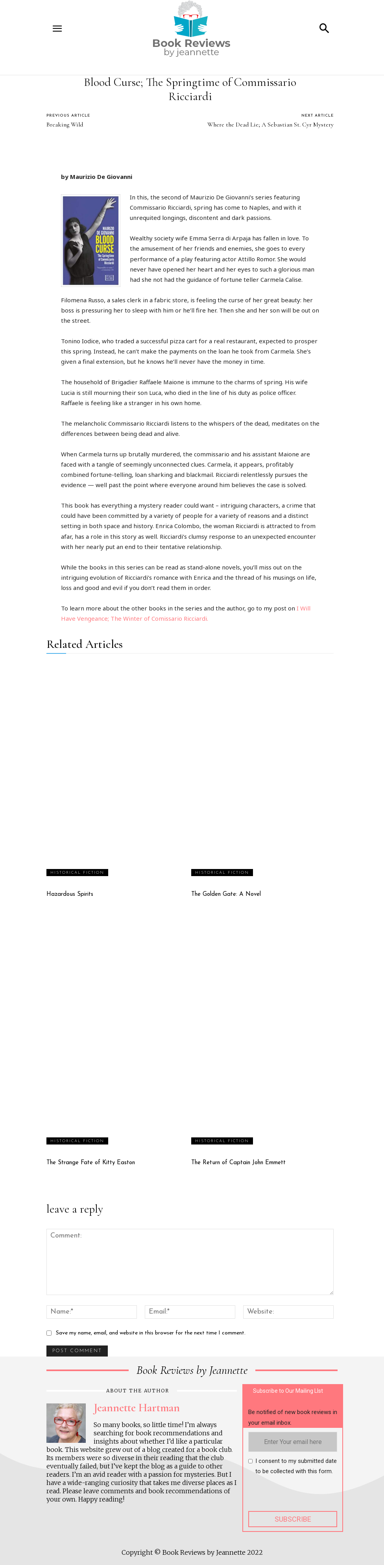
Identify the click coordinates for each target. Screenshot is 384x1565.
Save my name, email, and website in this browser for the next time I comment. (151, 1333)
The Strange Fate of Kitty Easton (90, 1163)
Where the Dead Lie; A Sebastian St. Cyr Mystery (270, 124)
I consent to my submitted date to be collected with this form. (296, 1466)
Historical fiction (77, 873)
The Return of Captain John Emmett (238, 1163)
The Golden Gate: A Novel (226, 894)
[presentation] (308, 1495)
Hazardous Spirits (69, 894)
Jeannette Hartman (137, 1407)
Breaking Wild (64, 124)
